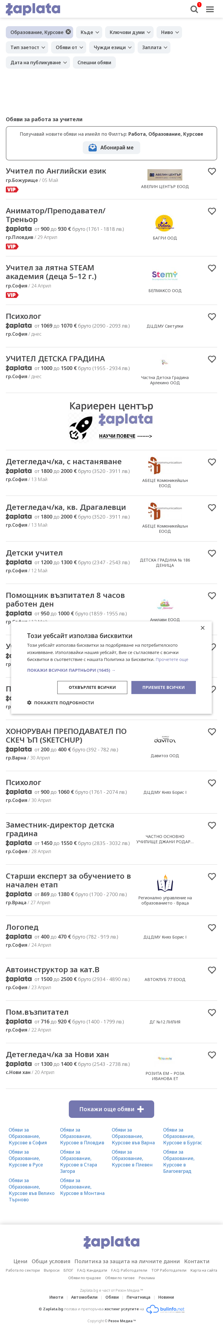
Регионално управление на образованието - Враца (165, 900)
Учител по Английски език (56, 170)
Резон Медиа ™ (122, 1320)
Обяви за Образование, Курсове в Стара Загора (78, 1161)
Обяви (112, 1297)
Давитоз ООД (165, 755)
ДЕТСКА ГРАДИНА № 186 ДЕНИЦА (165, 562)
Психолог (23, 316)
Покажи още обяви (111, 1109)
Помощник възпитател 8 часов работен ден (65, 599)
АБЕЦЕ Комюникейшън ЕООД (165, 483)
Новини (166, 1297)
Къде (87, 32)
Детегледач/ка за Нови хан (57, 1054)
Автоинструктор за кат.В (53, 969)
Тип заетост (24, 47)
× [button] (202, 628)
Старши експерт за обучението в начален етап (68, 880)
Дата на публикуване (35, 62)
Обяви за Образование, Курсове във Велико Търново (32, 1190)
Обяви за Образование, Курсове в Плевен (132, 1158)
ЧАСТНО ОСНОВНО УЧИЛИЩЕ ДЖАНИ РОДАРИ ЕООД (165, 842)
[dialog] (111, 667)
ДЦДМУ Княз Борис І (164, 792)
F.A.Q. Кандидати (92, 1270)
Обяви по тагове (120, 1277)
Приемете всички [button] (163, 687)
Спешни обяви (94, 62)
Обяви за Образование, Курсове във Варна (133, 1136)
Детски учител (34, 552)
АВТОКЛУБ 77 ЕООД (165, 979)
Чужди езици (110, 47)
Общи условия (51, 1261)
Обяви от (66, 47)
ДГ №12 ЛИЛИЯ (165, 1022)
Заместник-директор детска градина (60, 829)
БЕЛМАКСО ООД (165, 290)
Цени (20, 1261)
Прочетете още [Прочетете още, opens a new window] (172, 659)
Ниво (167, 32)
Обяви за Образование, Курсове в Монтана (82, 1186)
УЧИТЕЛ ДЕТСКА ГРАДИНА (55, 358)
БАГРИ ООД (165, 238)
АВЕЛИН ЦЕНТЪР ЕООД (165, 186)
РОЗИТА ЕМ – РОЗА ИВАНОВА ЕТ (164, 1075)
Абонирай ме (117, 147)
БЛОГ (68, 1270)
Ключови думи (127, 32)
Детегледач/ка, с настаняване (64, 461)
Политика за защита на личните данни (127, 1261)
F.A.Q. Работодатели (129, 1270)
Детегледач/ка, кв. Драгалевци (66, 507)
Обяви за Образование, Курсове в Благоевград (179, 1161)
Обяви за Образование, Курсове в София (28, 1136)
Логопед (22, 927)
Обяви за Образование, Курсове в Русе (26, 1158)
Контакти (197, 1261)
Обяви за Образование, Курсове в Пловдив (82, 1136)
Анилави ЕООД (165, 619)
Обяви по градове (84, 1277)
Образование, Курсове (37, 32)
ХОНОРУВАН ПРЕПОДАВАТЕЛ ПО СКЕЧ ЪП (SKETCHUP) (66, 735)
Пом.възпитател (37, 1012)
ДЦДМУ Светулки (165, 326)
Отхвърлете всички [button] (92, 687)
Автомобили (84, 1297)
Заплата (151, 47)
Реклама (147, 1277)
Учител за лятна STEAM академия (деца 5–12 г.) (51, 271)
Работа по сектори (23, 1270)
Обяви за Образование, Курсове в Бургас (182, 1136)
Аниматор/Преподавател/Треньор (55, 214)
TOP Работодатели (168, 1270)
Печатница (138, 1297)
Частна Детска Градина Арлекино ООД (165, 380)
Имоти (56, 1297)
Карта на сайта (203, 1270)
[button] (111, 670)
